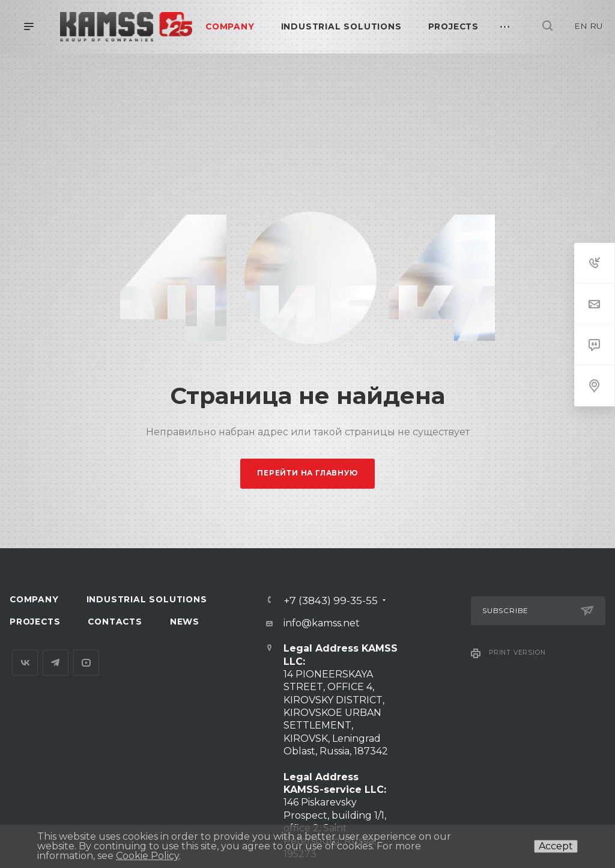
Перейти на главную (307, 473)
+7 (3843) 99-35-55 (330, 600)
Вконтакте (25, 663)
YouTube (86, 663)
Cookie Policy (147, 855)
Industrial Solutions (146, 599)
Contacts (115, 621)
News (184, 621)
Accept (556, 846)
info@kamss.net (321, 623)
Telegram (55, 663)
